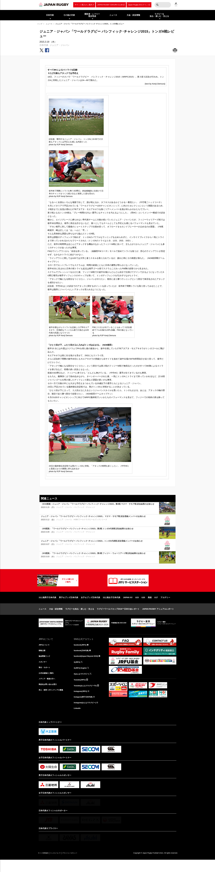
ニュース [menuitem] (113, 15)
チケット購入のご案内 (83, 5)
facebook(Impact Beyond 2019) (88, 666)
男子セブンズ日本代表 (68, 606)
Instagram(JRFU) (81, 702)
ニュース (49, 24)
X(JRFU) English (81, 678)
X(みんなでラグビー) (83, 684)
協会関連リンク (45, 666)
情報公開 (42, 660)
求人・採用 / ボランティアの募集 (53, 702)
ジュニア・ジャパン (59, 45)
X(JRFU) (77, 672)
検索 (157, 5)
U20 (143, 606)
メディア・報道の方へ (48, 690)
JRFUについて (45, 654)
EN (176, 6)
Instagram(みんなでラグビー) (87, 714)
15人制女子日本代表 (111, 606)
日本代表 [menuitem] (50, 15)
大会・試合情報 (56, 618)
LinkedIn (78, 720)
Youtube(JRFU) (81, 690)
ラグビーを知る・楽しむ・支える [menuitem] (159, 15)
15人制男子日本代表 (47, 606)
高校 (150, 606)
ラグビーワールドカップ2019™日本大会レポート (118, 618)
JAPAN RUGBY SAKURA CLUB (110, 5)
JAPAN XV (127, 606)
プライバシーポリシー (79, 865)
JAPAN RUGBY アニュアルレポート (158, 618)
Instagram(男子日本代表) (85, 708)
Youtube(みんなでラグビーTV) (87, 696)
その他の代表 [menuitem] (69, 15)
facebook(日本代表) (82, 660)
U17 (156, 606)
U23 (137, 606)
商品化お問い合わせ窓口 (49, 696)
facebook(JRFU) (81, 654)
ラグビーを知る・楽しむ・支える (79, 618)
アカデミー (165, 606)
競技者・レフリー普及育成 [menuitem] (92, 15)
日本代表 (43, 45)
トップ (39, 24)
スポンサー (43, 672)
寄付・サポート (45, 678)
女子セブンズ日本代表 (90, 606)
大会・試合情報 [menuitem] (133, 15)
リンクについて (61, 865)
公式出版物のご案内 (47, 684)
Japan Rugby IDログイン (138, 5)
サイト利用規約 (45, 865)
